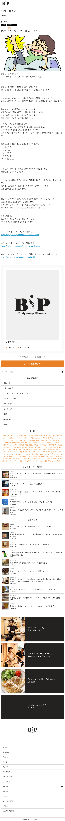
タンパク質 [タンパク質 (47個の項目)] (19, 436)
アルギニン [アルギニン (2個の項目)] (52, 461)
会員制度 (5, 790)
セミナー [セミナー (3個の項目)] (15, 452)
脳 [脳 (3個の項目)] (40, 449)
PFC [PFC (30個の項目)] (41, 436)
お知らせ (5, 795)
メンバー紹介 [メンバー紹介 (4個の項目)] (12, 447)
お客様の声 (6, 770)
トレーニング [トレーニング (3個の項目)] (43, 452)
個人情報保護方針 (8, 810)
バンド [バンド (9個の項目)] (5, 440)
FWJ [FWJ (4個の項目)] (4, 447)
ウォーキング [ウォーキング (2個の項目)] (20, 461)
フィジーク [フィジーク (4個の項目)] (37, 445)
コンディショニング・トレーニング (16, 393)
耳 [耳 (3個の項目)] (51, 447)
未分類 (5, 424)
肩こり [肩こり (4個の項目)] (28, 447)
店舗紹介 (5, 756)
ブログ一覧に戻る (32, 364)
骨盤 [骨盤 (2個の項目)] (45, 461)
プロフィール (23, 348)
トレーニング (8, 388)
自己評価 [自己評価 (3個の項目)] (51, 452)
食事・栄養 (7, 404)
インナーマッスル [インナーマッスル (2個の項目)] (24, 454)
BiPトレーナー (12, 25)
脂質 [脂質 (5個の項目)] (4, 445)
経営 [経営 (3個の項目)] (36, 449)
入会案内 (5, 766)
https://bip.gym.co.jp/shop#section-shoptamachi (20, 235)
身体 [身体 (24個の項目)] (45, 436)
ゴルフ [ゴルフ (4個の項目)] (14, 445)
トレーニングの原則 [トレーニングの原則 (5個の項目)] (32, 443)
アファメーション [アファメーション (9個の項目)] (56, 438)
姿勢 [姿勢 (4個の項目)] (19, 447)
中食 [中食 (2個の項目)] (47, 454)
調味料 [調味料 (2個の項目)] (50, 459)
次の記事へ (40, 357)
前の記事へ (25, 357)
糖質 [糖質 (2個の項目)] (11, 456)
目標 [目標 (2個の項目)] (7, 459)
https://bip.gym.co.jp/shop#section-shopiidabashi (20, 246)
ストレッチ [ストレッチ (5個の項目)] (51, 443)
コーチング (7, 409)
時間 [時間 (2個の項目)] (47, 456)
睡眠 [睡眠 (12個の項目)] (33, 438)
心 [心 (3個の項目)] (32, 449)
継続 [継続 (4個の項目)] (44, 445)
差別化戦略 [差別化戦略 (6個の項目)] (16, 443)
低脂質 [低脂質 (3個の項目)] (56, 449)
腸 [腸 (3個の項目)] (7, 454)
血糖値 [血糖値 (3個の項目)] (22, 452)
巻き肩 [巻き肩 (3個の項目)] (44, 449)
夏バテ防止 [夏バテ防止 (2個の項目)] (35, 454)
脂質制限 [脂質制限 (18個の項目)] (56, 436)
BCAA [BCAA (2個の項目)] (57, 456)
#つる (4, 28)
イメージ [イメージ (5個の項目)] (43, 443)
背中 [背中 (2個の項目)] (36, 459)
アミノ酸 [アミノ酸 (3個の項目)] (12, 449)
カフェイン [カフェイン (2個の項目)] (42, 459)
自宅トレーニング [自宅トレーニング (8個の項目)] (47, 440)
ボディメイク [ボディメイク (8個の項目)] (23, 440)
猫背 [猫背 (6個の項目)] (23, 443)
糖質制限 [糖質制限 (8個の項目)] (32, 440)
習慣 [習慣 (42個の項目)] (36, 436)
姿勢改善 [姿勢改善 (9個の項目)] (46, 438)
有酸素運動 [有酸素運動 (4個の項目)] (29, 445)
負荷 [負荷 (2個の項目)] (52, 454)
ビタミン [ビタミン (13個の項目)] (27, 438)
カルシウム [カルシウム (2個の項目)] (39, 461)
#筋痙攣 (9, 28)
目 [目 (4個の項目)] (23, 447)
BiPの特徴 (6, 751)
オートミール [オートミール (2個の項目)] (10, 461)
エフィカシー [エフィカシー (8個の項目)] (13, 440)
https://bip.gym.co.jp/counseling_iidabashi (18, 257)
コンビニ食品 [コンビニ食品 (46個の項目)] (29, 436)
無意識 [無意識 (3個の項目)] (50, 449)
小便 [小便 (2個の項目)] (59, 461)
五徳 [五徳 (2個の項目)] (24, 456)
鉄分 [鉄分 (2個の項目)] (55, 459)
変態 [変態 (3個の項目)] (28, 449)
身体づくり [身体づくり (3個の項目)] (13, 454)
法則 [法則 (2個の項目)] (52, 456)
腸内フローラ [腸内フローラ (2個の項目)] (29, 459)
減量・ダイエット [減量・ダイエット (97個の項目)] (9, 436)
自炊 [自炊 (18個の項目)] (11, 438)
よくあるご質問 (8, 800)
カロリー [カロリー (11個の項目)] (39, 438)
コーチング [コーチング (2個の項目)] (13, 459)
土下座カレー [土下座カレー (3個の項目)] (21, 449)
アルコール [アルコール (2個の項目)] (17, 456)
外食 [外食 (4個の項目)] (9, 445)
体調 (3, 25)
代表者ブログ (8, 419)
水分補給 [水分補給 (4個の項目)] (21, 445)
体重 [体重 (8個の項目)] (38, 440)
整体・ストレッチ (10, 398)
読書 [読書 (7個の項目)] (55, 440)
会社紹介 (6, 383)
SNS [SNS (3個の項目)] (54, 447)
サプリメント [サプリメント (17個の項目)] (18, 438)
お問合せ (5, 805)
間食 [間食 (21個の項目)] (50, 436)
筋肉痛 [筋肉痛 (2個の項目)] (42, 454)
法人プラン (6, 780)
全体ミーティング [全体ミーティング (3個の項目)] (43, 447)
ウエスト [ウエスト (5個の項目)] (59, 443)
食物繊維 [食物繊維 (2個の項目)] (42, 456)
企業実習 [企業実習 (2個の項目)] (35, 456)
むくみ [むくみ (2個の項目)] (21, 459)
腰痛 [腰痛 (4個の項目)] (60, 445)
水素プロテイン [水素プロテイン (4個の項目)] (52, 445)
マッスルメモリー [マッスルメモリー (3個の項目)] (31, 452)
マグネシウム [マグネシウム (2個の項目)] (30, 461)
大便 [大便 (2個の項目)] (28, 456)
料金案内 (5, 761)
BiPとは (5, 746)
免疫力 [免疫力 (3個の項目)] (34, 447)
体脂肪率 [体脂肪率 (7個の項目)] (8, 443)
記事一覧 (10, 348)
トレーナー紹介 (8, 775)
